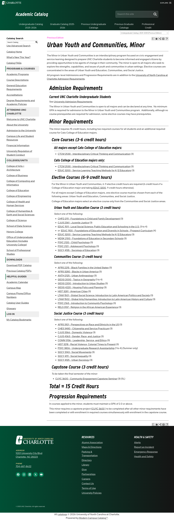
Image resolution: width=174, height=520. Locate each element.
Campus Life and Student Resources (20, 138)
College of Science (17, 220)
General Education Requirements (17, 87)
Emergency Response (146, 451)
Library (85, 464)
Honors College (15, 231)
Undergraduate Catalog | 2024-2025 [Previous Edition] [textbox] (141, 33)
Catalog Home (14, 51)
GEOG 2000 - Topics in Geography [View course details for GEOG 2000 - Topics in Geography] (76, 279)
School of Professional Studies (19, 252)
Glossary (11, 308)
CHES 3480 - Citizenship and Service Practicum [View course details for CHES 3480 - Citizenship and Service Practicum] (83, 328)
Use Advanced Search (18, 45)
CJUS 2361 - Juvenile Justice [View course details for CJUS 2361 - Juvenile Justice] (73, 222)
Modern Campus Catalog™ (93, 518)
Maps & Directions (92, 447)
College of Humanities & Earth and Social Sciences (20, 213)
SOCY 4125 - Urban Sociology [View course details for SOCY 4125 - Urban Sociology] (73, 360)
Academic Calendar (17, 282)
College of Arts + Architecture (15, 168)
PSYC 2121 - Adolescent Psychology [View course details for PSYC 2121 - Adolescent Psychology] (77, 246)
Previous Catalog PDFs (19, 271)
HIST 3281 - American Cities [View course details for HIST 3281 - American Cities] (73, 291)
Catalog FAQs (14, 63)
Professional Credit (148, 26)
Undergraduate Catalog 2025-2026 (31, 26)
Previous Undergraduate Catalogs (93, 26)
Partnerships (88, 474)
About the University (17, 124)
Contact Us (88, 483)
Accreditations (15, 95)
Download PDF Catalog (19, 265)
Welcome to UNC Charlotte (21, 119)
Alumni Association (92, 442)
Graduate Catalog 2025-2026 (62, 26)
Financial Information (18, 145)
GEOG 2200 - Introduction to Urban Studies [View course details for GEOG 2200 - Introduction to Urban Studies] (81, 283)
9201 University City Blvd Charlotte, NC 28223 (29, 455)
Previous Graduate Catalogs (124, 26)
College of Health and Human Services (18, 203)
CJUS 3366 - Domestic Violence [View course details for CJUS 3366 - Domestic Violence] (75, 332)
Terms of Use (89, 488)
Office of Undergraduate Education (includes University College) (20, 241)
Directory (87, 460)
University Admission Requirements (73, 101)
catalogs (62, 514)
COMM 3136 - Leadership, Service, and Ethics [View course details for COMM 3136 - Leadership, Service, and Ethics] (82, 340)
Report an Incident (144, 447)
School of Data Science (19, 226)
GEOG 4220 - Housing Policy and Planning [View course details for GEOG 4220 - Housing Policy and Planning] (80, 287)
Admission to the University (21, 130)
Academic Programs (18, 74)
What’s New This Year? (18, 57)
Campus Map (14, 288)
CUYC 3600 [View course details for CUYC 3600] (98, 408)
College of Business (17, 175)
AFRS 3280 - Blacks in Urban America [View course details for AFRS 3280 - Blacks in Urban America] (78, 271)
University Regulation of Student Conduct (19, 153)
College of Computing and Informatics (21, 183)
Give (84, 469)
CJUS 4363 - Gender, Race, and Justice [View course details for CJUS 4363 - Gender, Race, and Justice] (79, 336)
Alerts (137, 442)
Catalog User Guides (18, 302)
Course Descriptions (18, 80)
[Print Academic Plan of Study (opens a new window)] (153, 38)
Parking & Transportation (90, 453)
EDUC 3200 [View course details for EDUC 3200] (99, 187)
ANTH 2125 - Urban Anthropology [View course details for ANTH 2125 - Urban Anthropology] (75, 275)
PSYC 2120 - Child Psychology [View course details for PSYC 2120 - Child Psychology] (74, 242)
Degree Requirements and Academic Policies (21, 102)
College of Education (18, 190)
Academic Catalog (32, 14)
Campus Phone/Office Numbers (19, 295)
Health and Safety (143, 456)
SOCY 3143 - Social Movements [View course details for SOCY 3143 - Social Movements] (74, 352)
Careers (86, 479)
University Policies (92, 493)
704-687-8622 (23, 466)
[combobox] (144, 32)
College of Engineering (19, 196)
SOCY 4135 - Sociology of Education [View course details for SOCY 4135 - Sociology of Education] (77, 250)
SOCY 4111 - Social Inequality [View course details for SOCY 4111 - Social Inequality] (73, 356)
